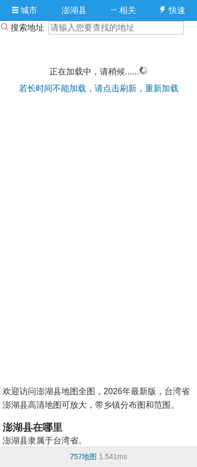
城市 (24, 10)
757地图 (83, 456)
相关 (123, 10)
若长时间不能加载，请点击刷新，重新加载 (99, 88)
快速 (172, 10)
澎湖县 (74, 10)
